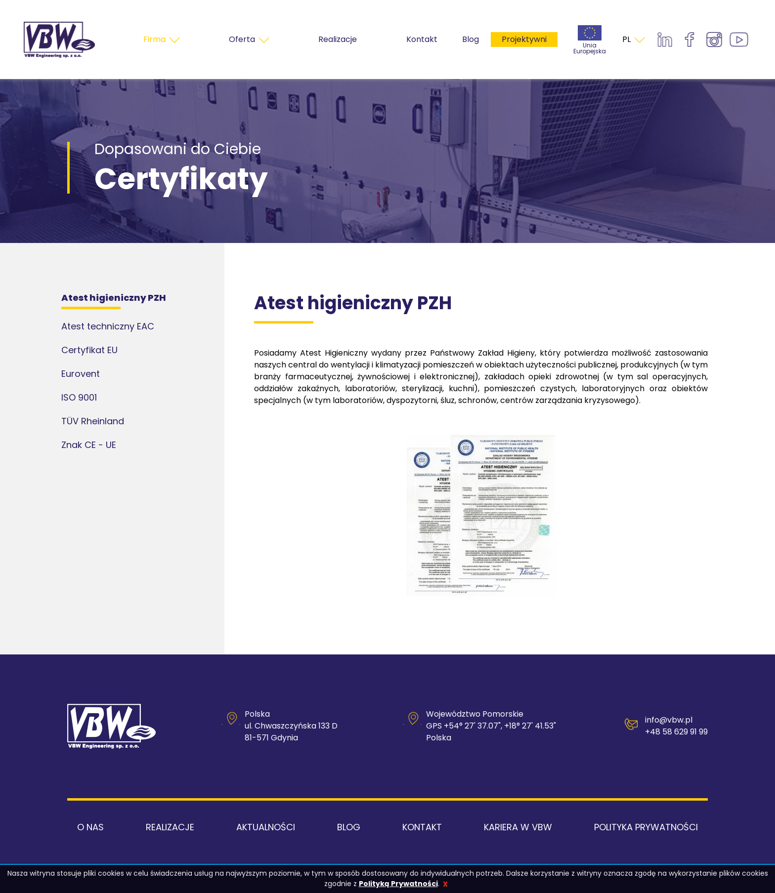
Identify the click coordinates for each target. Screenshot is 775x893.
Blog (470, 39)
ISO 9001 (79, 397)
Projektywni (524, 39)
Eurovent (80, 373)
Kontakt (422, 827)
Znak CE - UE (88, 445)
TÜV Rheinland (92, 421)
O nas (90, 827)
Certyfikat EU (89, 350)
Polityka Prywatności (646, 827)
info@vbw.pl (668, 720)
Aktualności (265, 827)
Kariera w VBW (518, 827)
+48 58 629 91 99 (676, 731)
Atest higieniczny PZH (113, 297)
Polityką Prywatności (398, 884)
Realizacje (170, 827)
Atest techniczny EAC (107, 326)
